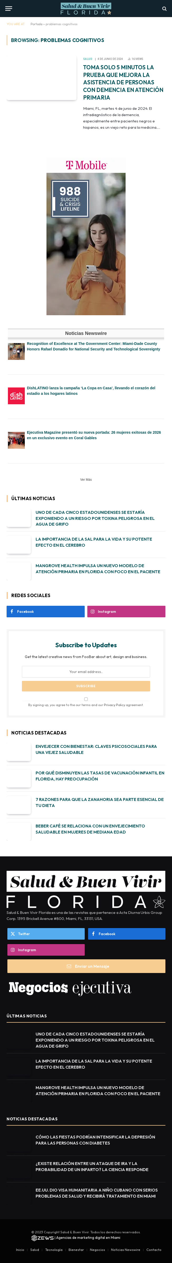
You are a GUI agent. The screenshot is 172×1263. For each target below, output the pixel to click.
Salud (88, 59)
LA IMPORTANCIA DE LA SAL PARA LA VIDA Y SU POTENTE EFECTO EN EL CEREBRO (94, 542)
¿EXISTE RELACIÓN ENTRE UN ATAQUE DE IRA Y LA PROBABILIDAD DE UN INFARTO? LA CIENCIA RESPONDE (92, 1166)
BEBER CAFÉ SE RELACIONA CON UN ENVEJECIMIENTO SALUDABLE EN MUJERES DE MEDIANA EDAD (90, 829)
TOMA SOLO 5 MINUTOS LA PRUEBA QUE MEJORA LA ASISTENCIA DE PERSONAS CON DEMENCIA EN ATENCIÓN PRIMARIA (123, 82)
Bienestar (76, 1250)
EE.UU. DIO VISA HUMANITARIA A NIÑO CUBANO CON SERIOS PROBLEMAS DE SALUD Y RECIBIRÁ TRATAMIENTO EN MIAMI (97, 1193)
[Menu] (8, 8)
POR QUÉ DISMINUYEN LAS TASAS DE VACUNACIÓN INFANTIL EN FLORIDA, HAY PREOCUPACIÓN (100, 775)
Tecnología (54, 1250)
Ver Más (86, 480)
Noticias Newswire (125, 1250)
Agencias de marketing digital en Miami (88, 1237)
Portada (36, 24)
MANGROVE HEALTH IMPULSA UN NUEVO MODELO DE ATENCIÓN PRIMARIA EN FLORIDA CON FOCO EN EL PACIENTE (98, 568)
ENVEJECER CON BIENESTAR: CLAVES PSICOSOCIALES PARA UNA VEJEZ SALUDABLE (96, 749)
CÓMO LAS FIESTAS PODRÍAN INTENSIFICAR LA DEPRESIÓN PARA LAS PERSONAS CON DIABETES (95, 1140)
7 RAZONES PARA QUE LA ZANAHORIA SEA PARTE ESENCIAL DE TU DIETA (100, 802)
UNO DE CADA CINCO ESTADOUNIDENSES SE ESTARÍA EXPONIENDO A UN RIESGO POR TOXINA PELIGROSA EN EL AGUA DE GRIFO (95, 518)
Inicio (20, 1250)
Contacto (153, 1250)
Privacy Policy (114, 705)
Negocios (97, 1250)
